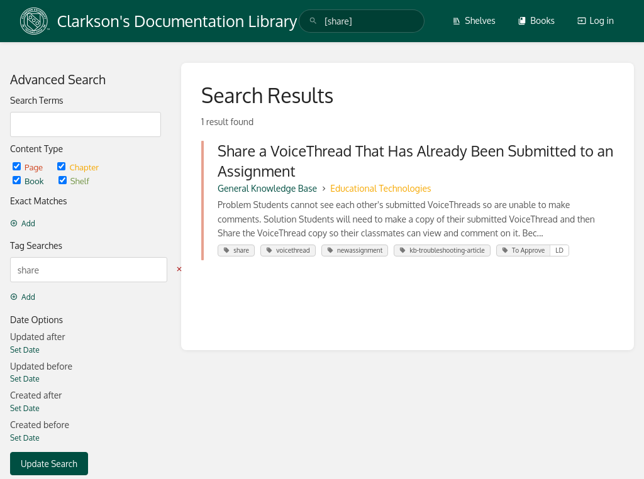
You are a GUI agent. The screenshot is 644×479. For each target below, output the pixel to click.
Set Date (25, 350)
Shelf (73, 180)
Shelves (474, 20)
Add (22, 223)
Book (29, 180)
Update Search (49, 463)
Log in (595, 20)
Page (29, 167)
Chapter (78, 167)
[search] (362, 21)
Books (536, 20)
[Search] (313, 21)
